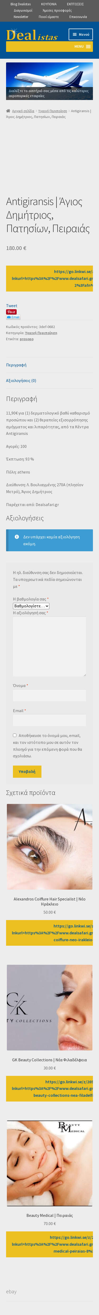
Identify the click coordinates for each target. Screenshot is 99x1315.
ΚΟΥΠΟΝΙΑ (48, 4)
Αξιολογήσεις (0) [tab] (21, 380)
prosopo (27, 338)
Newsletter (21, 17)
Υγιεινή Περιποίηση (52, 110)
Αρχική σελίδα (23, 110)
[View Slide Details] (49, 81)
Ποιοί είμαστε (49, 17)
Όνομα (20, 685)
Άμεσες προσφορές (57, 10)
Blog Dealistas (21, 4)
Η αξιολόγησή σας (30, 612)
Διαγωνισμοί (23, 10)
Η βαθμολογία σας (31, 599)
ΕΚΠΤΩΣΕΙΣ (75, 4)
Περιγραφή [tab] (16, 364)
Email (19, 710)
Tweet (11, 305)
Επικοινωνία (78, 17)
